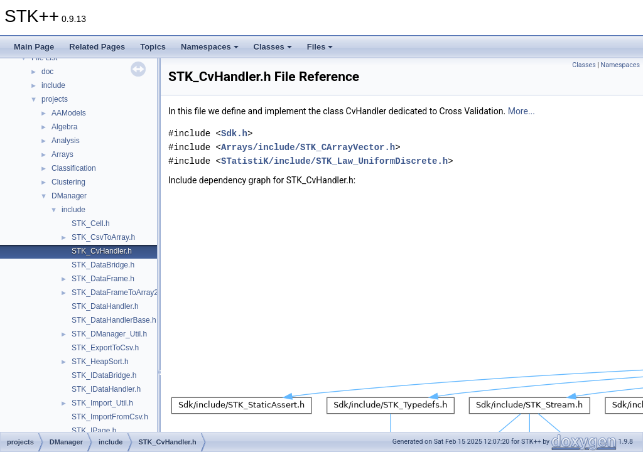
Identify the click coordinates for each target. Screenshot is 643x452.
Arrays (62, 154)
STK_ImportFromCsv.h (110, 416)
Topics (153, 46)
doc (47, 71)
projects (54, 99)
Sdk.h (234, 133)
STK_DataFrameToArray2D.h (121, 292)
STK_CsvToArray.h (103, 237)
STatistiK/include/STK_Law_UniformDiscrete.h (334, 161)
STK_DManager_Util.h (109, 334)
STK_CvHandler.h (102, 251)
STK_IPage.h (94, 430)
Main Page (34, 46)
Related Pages (97, 46)
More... (521, 111)
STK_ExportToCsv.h (105, 347)
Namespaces (210, 46)
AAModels (68, 113)
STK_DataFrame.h (103, 278)
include (53, 85)
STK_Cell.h (91, 223)
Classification (73, 168)
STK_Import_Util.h (102, 403)
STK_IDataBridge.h (104, 375)
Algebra (64, 126)
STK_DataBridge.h (103, 265)
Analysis (65, 140)
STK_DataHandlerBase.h (114, 320)
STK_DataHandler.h (105, 306)
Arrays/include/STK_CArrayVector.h (308, 147)
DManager (69, 195)
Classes (273, 46)
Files (320, 46)
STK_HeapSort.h (100, 361)
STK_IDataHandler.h (106, 389)
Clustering (68, 182)
